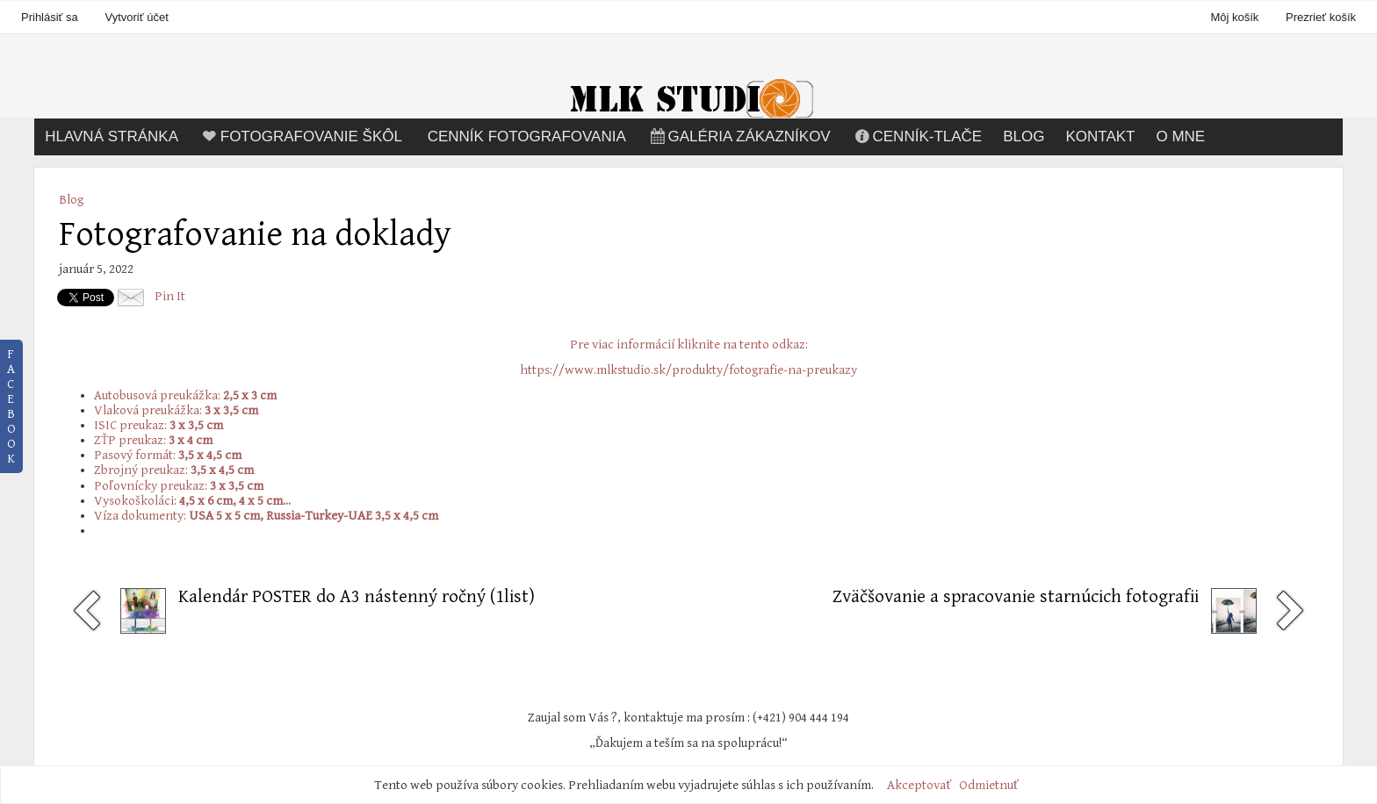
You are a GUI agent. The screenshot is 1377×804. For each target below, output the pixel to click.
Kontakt (1100, 136)
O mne (1180, 136)
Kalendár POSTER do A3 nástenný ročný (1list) (356, 596)
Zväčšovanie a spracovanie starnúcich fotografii (1016, 596)
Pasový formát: (168, 455)
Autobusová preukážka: (185, 395)
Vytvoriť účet (136, 17)
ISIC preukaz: (158, 425)
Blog (1023, 136)
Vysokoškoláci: (192, 500)
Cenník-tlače (917, 136)
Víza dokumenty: (141, 515)
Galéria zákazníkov (739, 136)
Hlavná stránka (111, 136)
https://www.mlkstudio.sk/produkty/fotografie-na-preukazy (688, 370)
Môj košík (1236, 17)
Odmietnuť (989, 785)
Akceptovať (919, 785)
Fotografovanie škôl (300, 136)
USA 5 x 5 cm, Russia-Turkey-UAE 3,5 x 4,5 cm (313, 515)
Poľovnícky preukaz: (178, 485)
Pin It (170, 296)
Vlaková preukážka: (176, 410)
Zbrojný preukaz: (174, 470)
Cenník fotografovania (527, 136)
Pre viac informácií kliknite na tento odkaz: (689, 344)
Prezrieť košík (1321, 17)
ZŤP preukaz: (153, 440)
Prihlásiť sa (49, 17)
